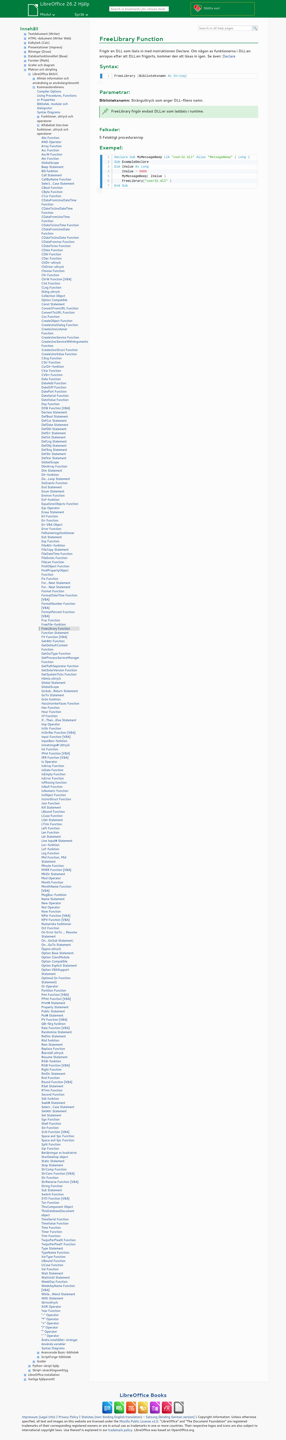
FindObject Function (55, 566)
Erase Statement (52, 512)
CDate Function (52, 250)
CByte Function (52, 192)
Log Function (50, 853)
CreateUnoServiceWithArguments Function (60, 343)
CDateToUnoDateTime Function (57, 210)
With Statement (52, 1298)
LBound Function (53, 812)
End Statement (51, 487)
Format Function (52, 591)
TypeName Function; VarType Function (55, 1254)
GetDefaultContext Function (54, 647)
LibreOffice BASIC (45, 74)
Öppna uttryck (51, 949)
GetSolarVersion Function (59, 670)
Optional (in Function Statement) (56, 980)
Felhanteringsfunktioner (57, 533)
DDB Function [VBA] (55, 408)
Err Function (49, 520)
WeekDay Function (54, 1282)
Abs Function (50, 138)
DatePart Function (54, 391)
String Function (52, 1186)
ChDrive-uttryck (52, 267)
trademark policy (120, 1430)
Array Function (51, 146)
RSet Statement (52, 1086)
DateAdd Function (53, 383)
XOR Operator (51, 1307)
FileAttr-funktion (53, 545)
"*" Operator (50, 1319)
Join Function (50, 803)
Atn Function (50, 158)
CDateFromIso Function (57, 242)
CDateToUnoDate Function (60, 238)
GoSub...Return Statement (59, 691)
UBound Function (53, 1261)
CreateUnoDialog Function (59, 325)
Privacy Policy (68, 1417)
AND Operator (51, 142)
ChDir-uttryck (51, 262)
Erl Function (49, 516)
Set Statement (51, 1115)
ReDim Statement (53, 1036)
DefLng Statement (54, 441)
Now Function (51, 911)
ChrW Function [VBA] (56, 279)
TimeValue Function (55, 1223)
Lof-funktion (50, 849)
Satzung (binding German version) (170, 1417)
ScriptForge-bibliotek (56, 1357)
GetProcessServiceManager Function (60, 660)
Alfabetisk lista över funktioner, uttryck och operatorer (52, 129)
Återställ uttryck (52, 1053)
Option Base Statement (57, 953)
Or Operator (49, 986)
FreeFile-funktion (53, 624)
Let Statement (51, 836)
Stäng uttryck (50, 292)
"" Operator (49, 1331)
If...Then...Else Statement (58, 720)
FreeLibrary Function (55, 629)
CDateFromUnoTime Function (55, 219)
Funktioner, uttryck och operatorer (55, 118)
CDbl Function (51, 254)
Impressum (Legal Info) (38, 1417)
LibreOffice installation (44, 1375)
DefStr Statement (53, 454)
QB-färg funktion (53, 1024)
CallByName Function (56, 179)
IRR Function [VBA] (55, 757)
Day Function (50, 404)
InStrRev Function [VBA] (58, 732)
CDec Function (51, 258)
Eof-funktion (50, 500)
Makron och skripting (42, 69)
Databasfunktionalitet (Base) (48, 56)
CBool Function (52, 188)
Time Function (51, 1227)
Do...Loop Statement (55, 479)
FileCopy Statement (55, 549)
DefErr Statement (53, 433)
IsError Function (52, 778)
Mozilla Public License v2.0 (138, 1421)
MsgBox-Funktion (54, 895)
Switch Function (52, 1194)
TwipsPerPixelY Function (58, 1244)
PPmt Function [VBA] (56, 999)
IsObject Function (53, 795)
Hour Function (51, 712)
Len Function (50, 832)
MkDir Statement (53, 874)
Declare (228, 56)
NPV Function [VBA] (55, 920)
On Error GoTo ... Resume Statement (59, 934)
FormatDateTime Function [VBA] (59, 597)
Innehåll (29, 29)
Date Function (51, 379)
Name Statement (53, 899)
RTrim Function (52, 1090)
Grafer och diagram (41, 65)
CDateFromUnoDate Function (55, 231)
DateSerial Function (55, 396)
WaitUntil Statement (55, 1277)
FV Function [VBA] (54, 637)
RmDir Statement (53, 1074)
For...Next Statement (55, 583)
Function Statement (55, 633)
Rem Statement (52, 1044)
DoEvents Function (54, 483)
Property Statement (55, 1007)
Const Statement (53, 304)
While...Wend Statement (58, 1294)
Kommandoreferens (50, 87)
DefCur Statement (54, 421)
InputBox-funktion (54, 741)
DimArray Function (54, 466)
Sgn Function (50, 1119)
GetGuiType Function (56, 653)
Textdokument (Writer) (44, 34)
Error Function (51, 529)
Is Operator (49, 762)
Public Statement (53, 1011)
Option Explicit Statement (59, 965)
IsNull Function (52, 787)
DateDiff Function (53, 387)
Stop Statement (52, 1165)
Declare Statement (54, 412)
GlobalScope (50, 163)
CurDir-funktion (52, 366)
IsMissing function (54, 782)
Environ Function (53, 495)
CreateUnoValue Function (59, 354)
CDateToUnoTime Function (60, 225)
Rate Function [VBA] (55, 1028)
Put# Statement (52, 1015)
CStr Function (51, 362)
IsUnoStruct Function (56, 799)
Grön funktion (51, 699)
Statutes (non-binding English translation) (111, 1417)
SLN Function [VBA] (55, 1132)
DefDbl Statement (54, 429)
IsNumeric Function (54, 791)
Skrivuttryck (49, 1302)
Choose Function (53, 271)
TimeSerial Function (55, 1219)
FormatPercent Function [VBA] (58, 614)
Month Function (52, 882)
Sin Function (50, 1128)
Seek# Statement (53, 1103)
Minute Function (52, 866)
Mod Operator (51, 878)
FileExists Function (54, 558)
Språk (79, 14)
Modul (45, 14)
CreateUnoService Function (60, 337)
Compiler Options (49, 91)
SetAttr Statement (54, 1111)
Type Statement (52, 1248)
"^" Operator (50, 1336)
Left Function (50, 828)
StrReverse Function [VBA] (60, 1182)
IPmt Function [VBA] (55, 753)
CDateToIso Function (56, 246)
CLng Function (51, 287)
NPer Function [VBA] (56, 916)
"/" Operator (49, 1327)
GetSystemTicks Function (58, 674)
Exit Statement (51, 537)
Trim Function (50, 1236)
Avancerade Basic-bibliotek (60, 1352)
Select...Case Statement (57, 183)
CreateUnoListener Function (54, 331)
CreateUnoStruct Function (59, 350)
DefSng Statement (54, 450)
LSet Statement (52, 820)
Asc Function (50, 150)
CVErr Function (52, 375)
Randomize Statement (56, 1032)
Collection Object (53, 296)
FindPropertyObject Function (55, 572)
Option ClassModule (55, 957)
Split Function (51, 1144)
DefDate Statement (54, 425)
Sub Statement (51, 1190)
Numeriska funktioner (56, 924)
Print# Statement (53, 1003)
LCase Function (52, 816)
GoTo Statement (52, 695)
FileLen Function (52, 562)
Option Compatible (54, 300)
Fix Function (49, 579)
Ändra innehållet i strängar (59, 1340)
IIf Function (49, 716)
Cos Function (50, 317)
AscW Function (51, 154)
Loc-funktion (50, 845)
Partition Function (53, 990)
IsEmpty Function (53, 774)
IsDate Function (52, 770)
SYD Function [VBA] (55, 1198)
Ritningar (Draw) (39, 52)
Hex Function (50, 708)
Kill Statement (51, 807)
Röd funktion (50, 1040)
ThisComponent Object (57, 1207)
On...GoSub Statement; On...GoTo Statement (57, 942)
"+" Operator (50, 1323)
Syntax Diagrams (48, 112)
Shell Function (51, 1123)
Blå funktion (49, 171)
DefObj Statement (54, 445)
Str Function (49, 1178)
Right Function (51, 1069)
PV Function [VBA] (54, 1020)
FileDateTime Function (56, 554)
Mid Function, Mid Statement (53, 859)
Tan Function (50, 1203)
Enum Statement (52, 491)
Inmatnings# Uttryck (55, 745)
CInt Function (50, 283)
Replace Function (53, 1049)
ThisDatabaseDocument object (57, 1213)
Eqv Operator (50, 508)
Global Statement (53, 683)
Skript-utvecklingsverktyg (50, 1370)
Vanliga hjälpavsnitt (41, 1379)
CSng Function (51, 358)
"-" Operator (50, 1315)
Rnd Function (50, 1078)
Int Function (49, 749)
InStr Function (51, 728)
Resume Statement (54, 1057)
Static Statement (53, 1161)
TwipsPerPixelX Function (58, 1240)
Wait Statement (52, 1273)
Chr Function (50, 275)
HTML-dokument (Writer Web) (49, 38)
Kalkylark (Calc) (39, 43)
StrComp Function (54, 1169)
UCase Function (52, 1265)
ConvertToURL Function (58, 312)
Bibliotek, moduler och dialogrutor (52, 106)
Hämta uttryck (51, 678)
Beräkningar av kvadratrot (59, 1153)
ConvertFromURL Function (59, 308)
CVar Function (51, 371)
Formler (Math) (38, 60)
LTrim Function (51, 824)
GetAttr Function (53, 641)
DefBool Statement (54, 416)
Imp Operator (50, 724)
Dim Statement (51, 470)
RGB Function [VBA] (55, 1065)
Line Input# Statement (56, 841)
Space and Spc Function (57, 1136)
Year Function (50, 1311)
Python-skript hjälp (45, 1366)
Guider (41, 1361)
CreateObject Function (56, 321)
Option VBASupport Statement (55, 972)
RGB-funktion (51, 1061)
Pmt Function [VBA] (55, 995)
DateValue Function (55, 400)
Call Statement (51, 175)
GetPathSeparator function (60, 666)
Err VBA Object (51, 525)
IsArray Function (52, 766)
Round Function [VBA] (56, 1082)
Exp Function (50, 541)
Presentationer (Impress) (45, 47)
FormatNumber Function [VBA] (58, 606)
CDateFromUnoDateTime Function (58, 202)
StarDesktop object (54, 1157)
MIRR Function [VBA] (56, 870)
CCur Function (51, 196)
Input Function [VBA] (56, 737)
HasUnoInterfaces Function (60, 703)
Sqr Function (50, 1148)
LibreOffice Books (143, 1394)
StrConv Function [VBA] (58, 1173)
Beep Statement (52, 167)
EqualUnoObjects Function (59, 504)
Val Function (50, 1269)
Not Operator (50, 907)
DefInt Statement (53, 437)
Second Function (52, 1094)
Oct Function (50, 928)
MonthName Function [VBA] (56, 888)
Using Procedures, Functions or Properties (56, 97)
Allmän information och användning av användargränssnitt (56, 80)
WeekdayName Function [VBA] (58, 1288)
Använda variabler (53, 1344)
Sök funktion (50, 1099)
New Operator (51, 903)
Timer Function (51, 1232)
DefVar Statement (53, 458)
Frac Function (50, 620)
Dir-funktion (50, 475)
